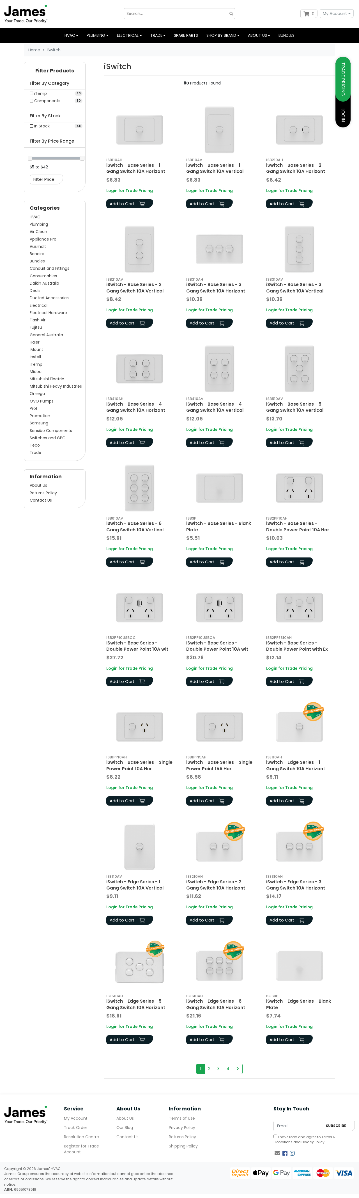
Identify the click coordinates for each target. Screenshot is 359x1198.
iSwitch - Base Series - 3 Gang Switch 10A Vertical (294, 287)
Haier (35, 342)
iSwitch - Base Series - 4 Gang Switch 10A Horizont (135, 407)
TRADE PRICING (343, 79)
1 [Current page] (200, 1068)
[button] (54, 72)
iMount (36, 349)
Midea (36, 371)
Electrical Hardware (48, 312)
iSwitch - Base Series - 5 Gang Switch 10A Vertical (294, 407)
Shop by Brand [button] (221, 35)
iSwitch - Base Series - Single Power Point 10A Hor (139, 765)
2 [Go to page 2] (209, 1068)
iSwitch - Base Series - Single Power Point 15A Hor (219, 765)
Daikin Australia (44, 283)
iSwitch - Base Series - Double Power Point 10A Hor (297, 526)
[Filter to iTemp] (54, 93)
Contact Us (41, 500)
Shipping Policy (183, 1146)
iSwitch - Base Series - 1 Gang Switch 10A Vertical (214, 168)
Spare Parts (186, 35)
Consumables (43, 276)
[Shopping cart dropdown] (308, 14)
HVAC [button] (70, 35)
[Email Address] (298, 1126)
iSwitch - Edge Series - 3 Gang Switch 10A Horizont (295, 885)
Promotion (40, 416)
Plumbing (39, 224)
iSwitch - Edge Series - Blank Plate (298, 1004)
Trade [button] (156, 35)
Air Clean (38, 231)
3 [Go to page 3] (218, 1068)
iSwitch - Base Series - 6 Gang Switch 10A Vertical (135, 526)
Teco (35, 445)
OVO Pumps (42, 401)
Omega (37, 393)
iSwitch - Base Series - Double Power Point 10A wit (137, 646)
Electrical (38, 305)
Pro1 (33, 408)
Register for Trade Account (81, 1149)
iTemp (36, 364)
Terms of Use (182, 1118)
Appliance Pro (43, 239)
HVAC (35, 217)
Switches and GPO (48, 438)
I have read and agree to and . (304, 1139)
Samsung (39, 423)
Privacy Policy (182, 1127)
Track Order (75, 1127)
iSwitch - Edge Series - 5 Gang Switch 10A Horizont (135, 1004)
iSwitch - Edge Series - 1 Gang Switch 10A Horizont (295, 765)
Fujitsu (36, 327)
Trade (35, 452)
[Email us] (277, 1153)
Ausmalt (38, 246)
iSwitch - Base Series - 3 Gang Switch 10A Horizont (215, 287)
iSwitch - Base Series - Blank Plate (218, 526)
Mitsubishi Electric (47, 379)
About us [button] (257, 35)
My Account (335, 13)
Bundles (286, 35)
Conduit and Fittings (49, 268)
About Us (38, 485)
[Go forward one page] (238, 1069)
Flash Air (37, 320)
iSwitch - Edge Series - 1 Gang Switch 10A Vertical (135, 885)
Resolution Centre (81, 1137)
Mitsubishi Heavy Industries (56, 386)
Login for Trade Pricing (129, 190)
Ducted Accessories (49, 298)
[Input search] (179, 13)
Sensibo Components (51, 430)
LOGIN (343, 115)
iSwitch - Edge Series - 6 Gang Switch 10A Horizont (215, 1004)
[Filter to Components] (54, 100)
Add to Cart (127, 204)
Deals (35, 290)
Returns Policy (43, 493)
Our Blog (124, 1127)
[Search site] (231, 13)
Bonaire (37, 254)
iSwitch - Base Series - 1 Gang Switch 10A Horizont (135, 168)
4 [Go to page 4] (228, 1068)
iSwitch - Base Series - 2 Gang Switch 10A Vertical (135, 287)
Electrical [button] (128, 35)
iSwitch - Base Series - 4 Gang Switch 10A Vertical (214, 407)
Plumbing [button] (96, 35)
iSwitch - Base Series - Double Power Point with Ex (297, 646)
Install (35, 357)
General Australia (46, 335)
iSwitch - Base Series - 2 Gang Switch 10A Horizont (295, 168)
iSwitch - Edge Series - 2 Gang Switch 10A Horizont (215, 885)
